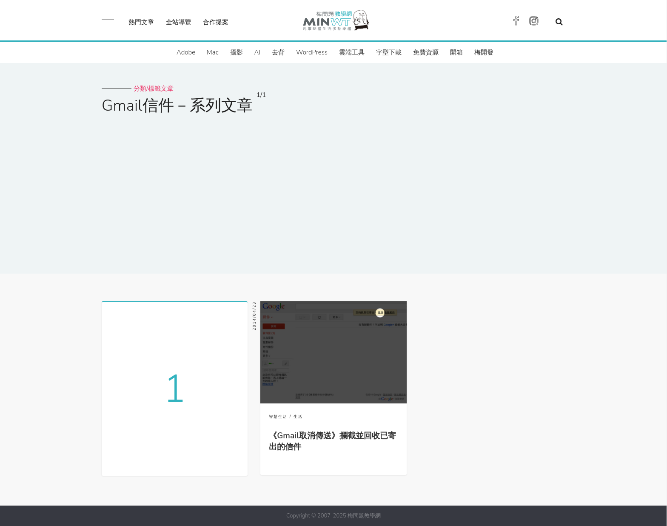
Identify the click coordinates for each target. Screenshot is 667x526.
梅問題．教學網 (335, 22)
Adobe (186, 52)
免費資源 (426, 52)
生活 (298, 416)
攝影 (236, 52)
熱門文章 (141, 22)
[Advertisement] (333, 188)
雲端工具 (352, 52)
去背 (278, 52)
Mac (212, 52)
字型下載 (389, 52)
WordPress (312, 52)
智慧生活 (278, 416)
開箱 (456, 52)
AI (257, 52)
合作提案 (215, 22)
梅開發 (483, 52)
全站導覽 (178, 22)
